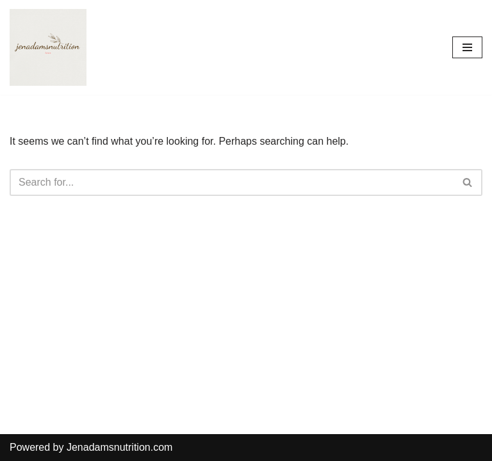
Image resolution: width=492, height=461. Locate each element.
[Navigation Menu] (467, 47)
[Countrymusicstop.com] (48, 47)
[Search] (232, 182)
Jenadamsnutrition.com (119, 447)
